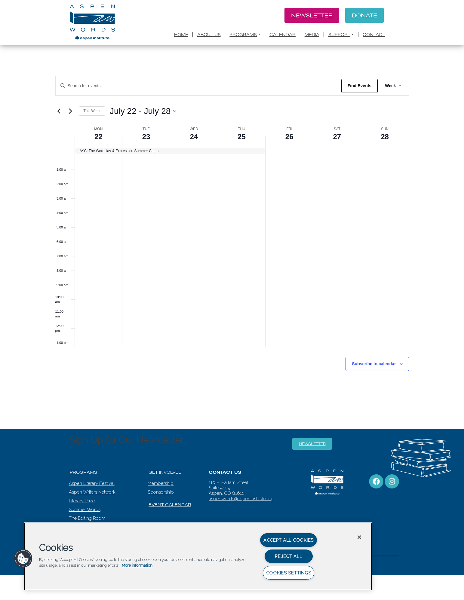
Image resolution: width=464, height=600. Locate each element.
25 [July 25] (242, 137)
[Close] (359, 537)
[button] (23, 558)
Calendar (282, 34)
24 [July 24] (194, 137)
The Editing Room (87, 518)
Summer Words (84, 509)
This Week (92, 111)
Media (312, 34)
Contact (374, 34)
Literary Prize (82, 501)
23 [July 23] (146, 137)
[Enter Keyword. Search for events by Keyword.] (198, 85)
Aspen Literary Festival (92, 483)
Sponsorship (161, 492)
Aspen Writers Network (92, 492)
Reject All (288, 556)
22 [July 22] (98, 137)
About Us (209, 34)
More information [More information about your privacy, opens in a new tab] (137, 565)
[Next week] (70, 111)
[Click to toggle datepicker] (143, 111)
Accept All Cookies (288, 540)
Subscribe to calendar (374, 363)
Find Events (359, 85)
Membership (161, 483)
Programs (243, 34)
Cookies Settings (288, 572)
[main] (232, 214)
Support (339, 34)
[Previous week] (59, 111)
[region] (198, 556)
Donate (364, 15)
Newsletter (312, 15)
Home (181, 34)
